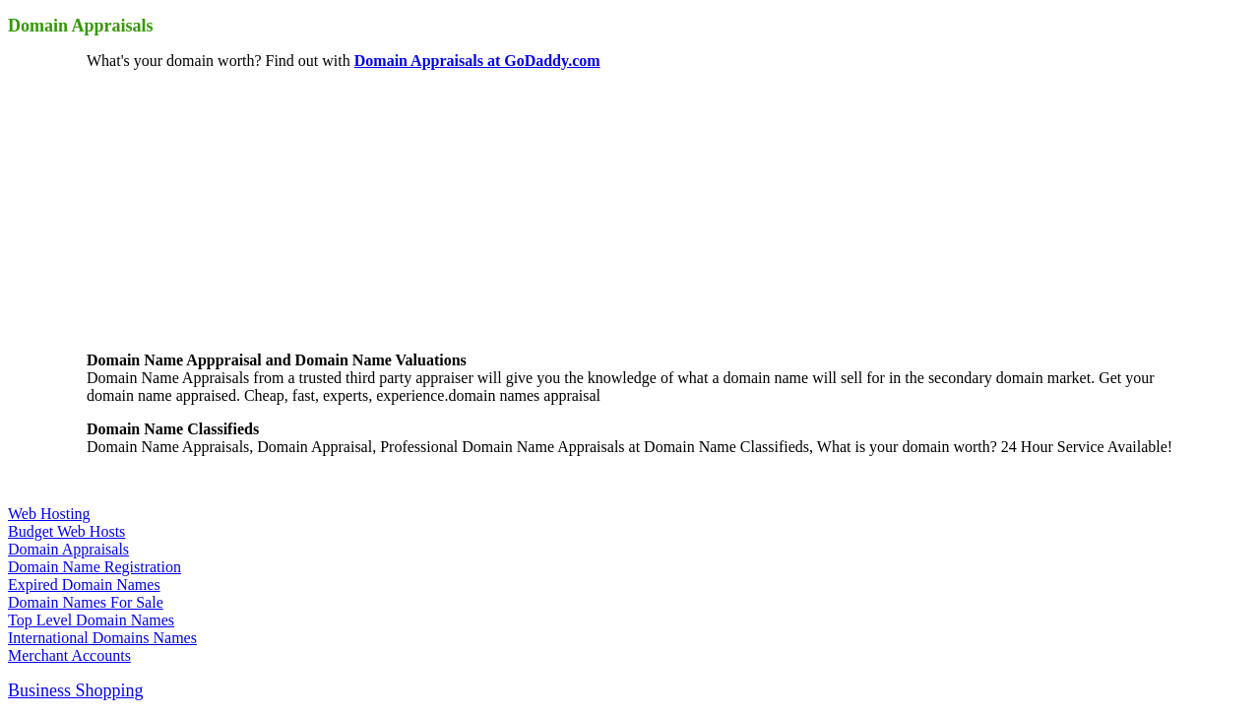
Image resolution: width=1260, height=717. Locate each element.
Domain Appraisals (68, 549)
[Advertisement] (234, 209)
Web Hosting (49, 513)
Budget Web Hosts (66, 531)
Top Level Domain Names (91, 620)
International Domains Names (102, 637)
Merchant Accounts (69, 655)
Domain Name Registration (94, 566)
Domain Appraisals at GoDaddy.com (477, 60)
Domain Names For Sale (85, 602)
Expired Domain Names (84, 584)
